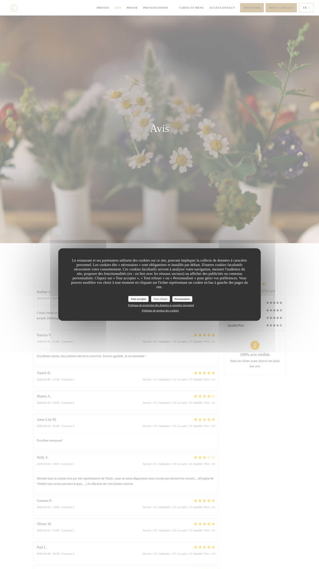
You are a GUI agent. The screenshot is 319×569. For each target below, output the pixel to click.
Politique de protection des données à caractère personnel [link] (161, 305)
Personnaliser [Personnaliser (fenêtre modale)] (182, 299)
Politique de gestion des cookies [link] (160, 310)
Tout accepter (138, 299)
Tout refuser (160, 299)
